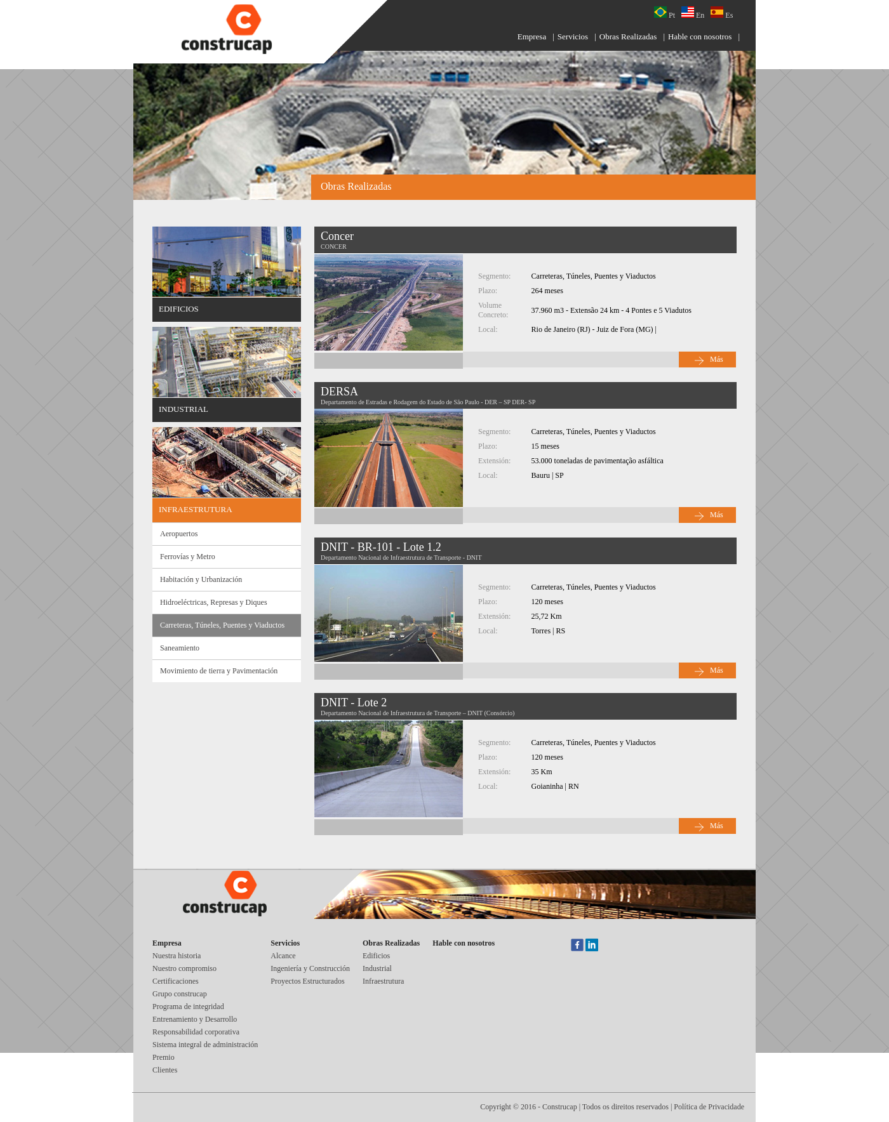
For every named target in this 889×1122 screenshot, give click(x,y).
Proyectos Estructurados (307, 981)
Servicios (573, 36)
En (692, 13)
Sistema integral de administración (205, 1044)
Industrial (377, 968)
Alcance (283, 955)
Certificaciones (175, 981)
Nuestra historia (176, 955)
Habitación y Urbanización (201, 579)
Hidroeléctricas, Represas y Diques (213, 602)
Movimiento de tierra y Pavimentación (218, 670)
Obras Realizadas (628, 36)
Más (716, 359)
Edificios (376, 955)
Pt (664, 13)
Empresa (532, 36)
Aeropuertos (178, 533)
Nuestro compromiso (184, 968)
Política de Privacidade (709, 1106)
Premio (163, 1057)
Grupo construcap (179, 993)
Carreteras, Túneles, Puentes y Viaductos (222, 625)
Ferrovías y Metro (187, 556)
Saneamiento (179, 648)
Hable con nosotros (700, 36)
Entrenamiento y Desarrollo (194, 1019)
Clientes (164, 1070)
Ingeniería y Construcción (310, 968)
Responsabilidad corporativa (195, 1031)
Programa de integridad (188, 1006)
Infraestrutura (383, 981)
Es (722, 13)
